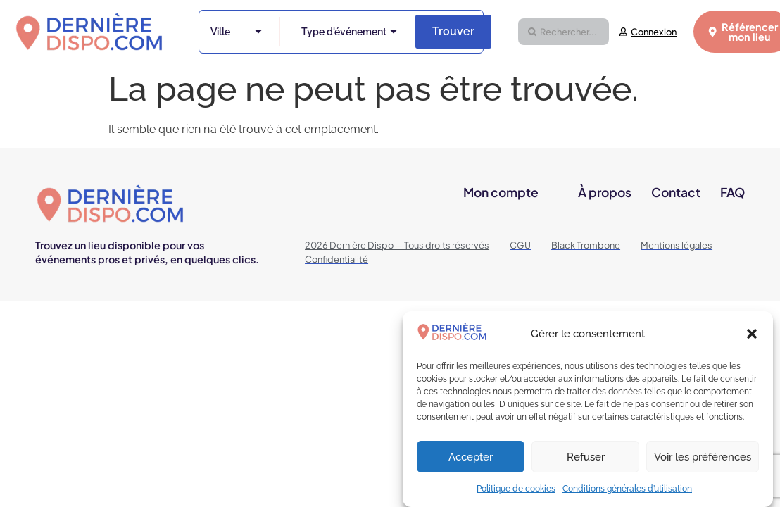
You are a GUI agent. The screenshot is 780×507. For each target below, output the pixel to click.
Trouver (453, 31)
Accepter (470, 457)
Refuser (586, 457)
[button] (752, 334)
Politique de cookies (516, 489)
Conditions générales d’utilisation (627, 489)
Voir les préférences (702, 457)
